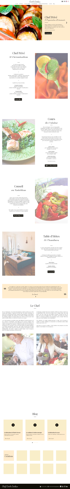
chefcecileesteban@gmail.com (54, 486)
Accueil (16, 3)
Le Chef (50, 3)
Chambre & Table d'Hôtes (43, 3)
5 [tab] (37, 442)
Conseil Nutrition (34, 3)
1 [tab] (34, 296)
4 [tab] (36, 442)
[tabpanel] (13, 430)
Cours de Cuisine (27, 3)
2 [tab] (35, 296)
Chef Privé (21, 3)
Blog (54, 3)
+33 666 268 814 (44, 486)
